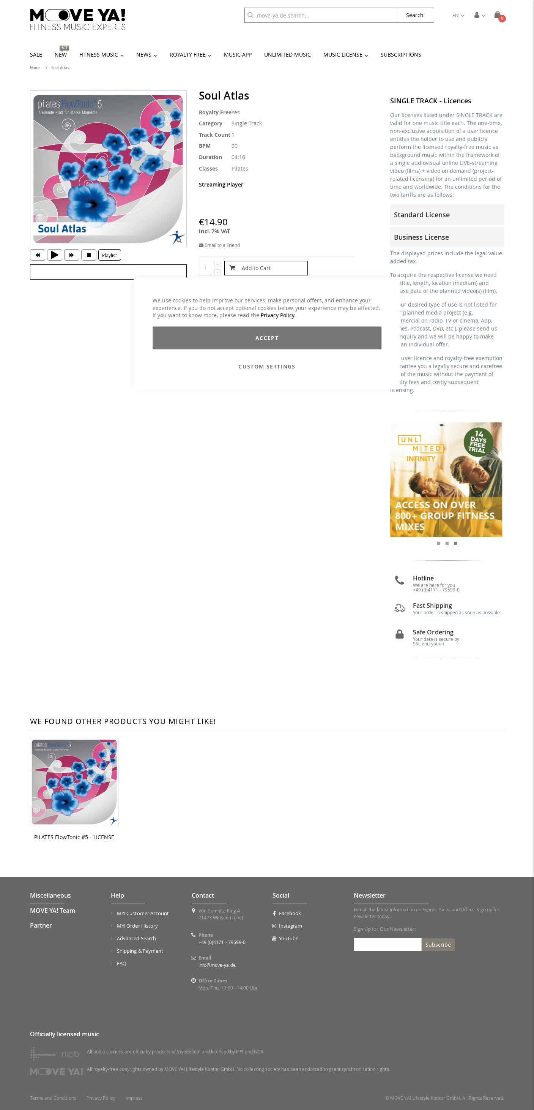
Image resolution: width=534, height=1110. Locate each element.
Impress (134, 1098)
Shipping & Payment (140, 950)
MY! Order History (137, 925)
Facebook (287, 913)
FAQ (121, 963)
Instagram (287, 925)
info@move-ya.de (217, 965)
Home (35, 67)
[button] (458, 15)
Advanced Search (136, 938)
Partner (41, 925)
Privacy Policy (277, 315)
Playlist (109, 255)
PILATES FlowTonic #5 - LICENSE (74, 837)
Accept (267, 337)
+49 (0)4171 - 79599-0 (436, 590)
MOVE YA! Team (52, 910)
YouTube (285, 938)
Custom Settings (266, 366)
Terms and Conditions (53, 1098)
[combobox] (320, 15)
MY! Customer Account (143, 913)
